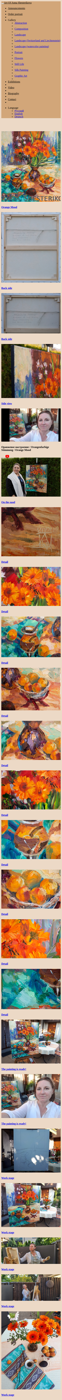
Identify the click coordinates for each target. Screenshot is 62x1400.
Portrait (18, 52)
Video (11, 87)
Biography (13, 93)
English (19, 113)
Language (13, 107)
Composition (21, 28)
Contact (12, 99)
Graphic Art (21, 75)
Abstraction (21, 23)
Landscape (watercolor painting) (32, 46)
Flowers (19, 58)
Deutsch (19, 116)
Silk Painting (21, 70)
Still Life (19, 64)
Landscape (20, 34)
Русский (19, 110)
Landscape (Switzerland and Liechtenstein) (37, 40)
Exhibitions (14, 81)
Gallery (12, 20)
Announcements (16, 8)
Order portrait (15, 14)
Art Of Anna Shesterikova (18, 2)
